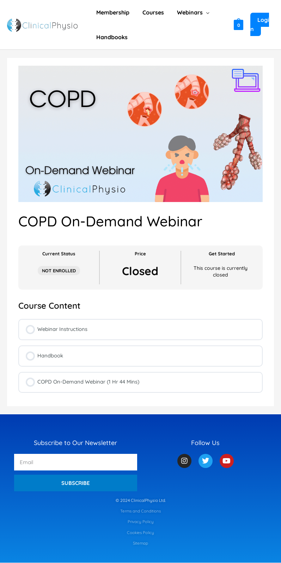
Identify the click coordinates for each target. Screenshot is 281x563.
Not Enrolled (59, 270)
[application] (201, 12)
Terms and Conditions (140, 511)
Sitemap (141, 543)
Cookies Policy (141, 532)
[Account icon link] (262, 25)
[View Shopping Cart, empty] (238, 24)
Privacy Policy (140, 522)
